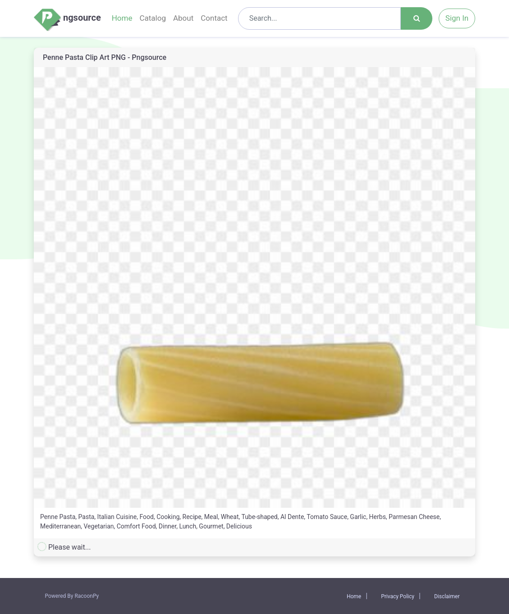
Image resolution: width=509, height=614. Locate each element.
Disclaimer (447, 596)
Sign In (456, 18)
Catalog (152, 18)
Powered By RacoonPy (72, 596)
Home (122, 18)
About (183, 18)
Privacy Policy (397, 596)
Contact (214, 18)
